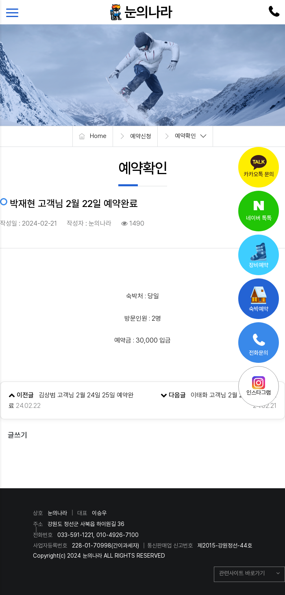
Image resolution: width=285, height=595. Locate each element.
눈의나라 (148, 12)
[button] (249, 574)
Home (98, 136)
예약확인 (185, 136)
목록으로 (143, 459)
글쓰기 (17, 435)
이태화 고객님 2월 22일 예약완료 (233, 395)
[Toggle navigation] (14, 12)
